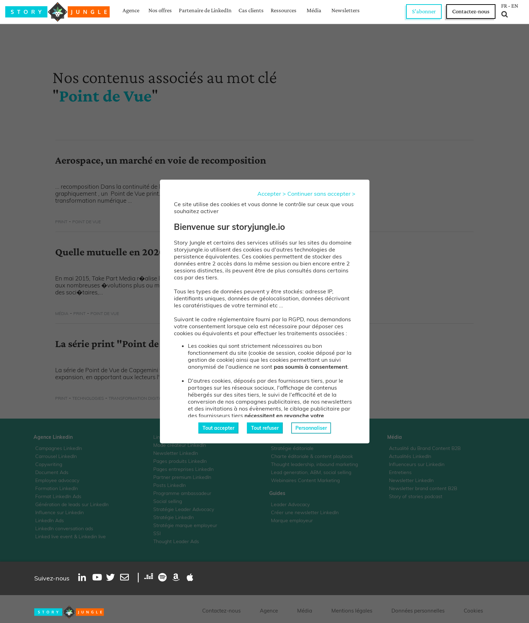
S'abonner (424, 11)
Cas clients (251, 10)
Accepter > (271, 193)
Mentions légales (351, 610)
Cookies (473, 610)
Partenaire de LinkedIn (205, 10)
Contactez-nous (471, 11)
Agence (131, 10)
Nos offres (160, 10)
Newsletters (345, 10)
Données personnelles (417, 610)
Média (314, 10)
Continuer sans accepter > (321, 193)
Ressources (283, 10)
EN (514, 6)
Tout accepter (218, 428)
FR (504, 6)
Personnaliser (311, 428)
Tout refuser (265, 428)
